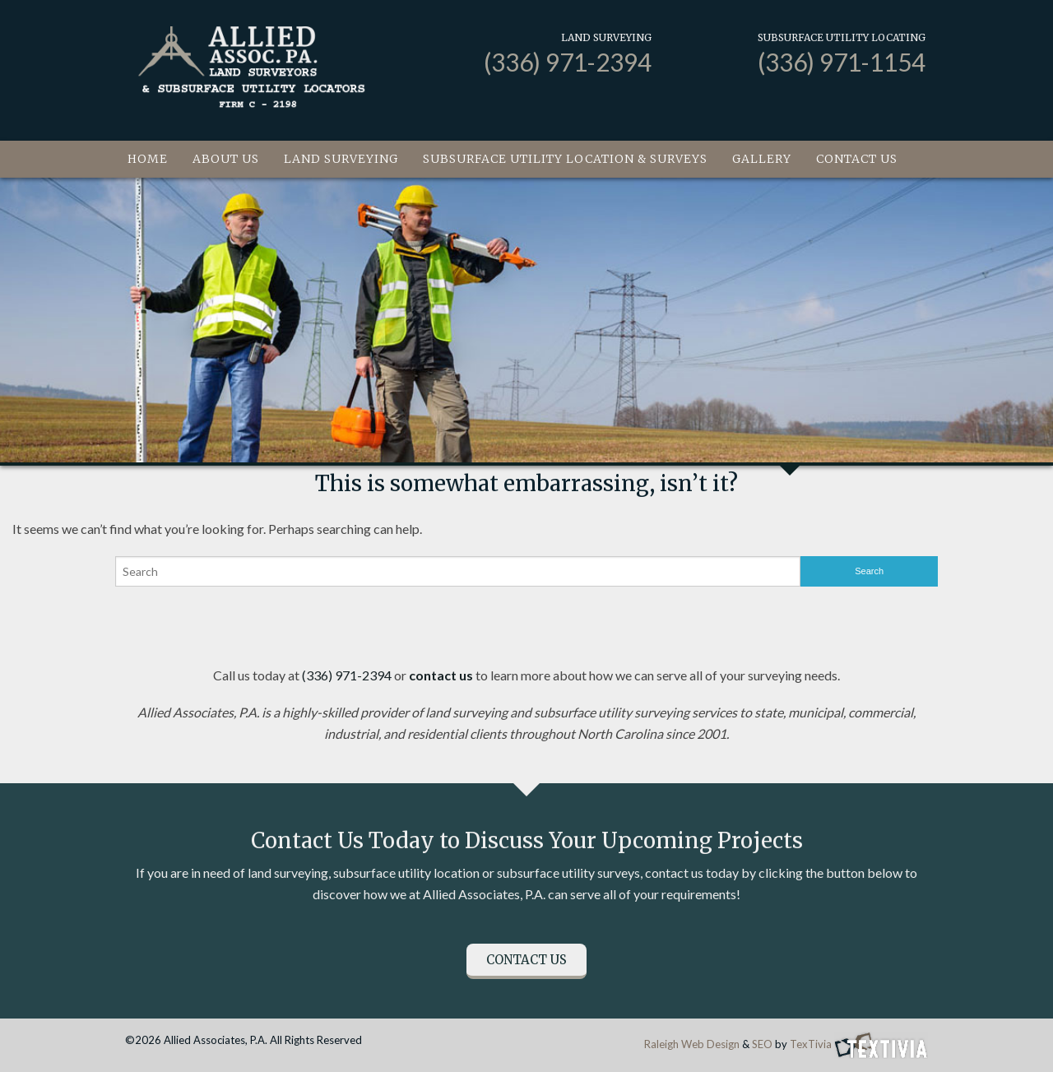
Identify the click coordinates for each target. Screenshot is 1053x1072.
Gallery (761, 158)
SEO (762, 1044)
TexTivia (811, 1044)
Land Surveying (341, 158)
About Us (226, 158)
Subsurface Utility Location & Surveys (565, 158)
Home (148, 158)
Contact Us (857, 158)
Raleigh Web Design (692, 1044)
